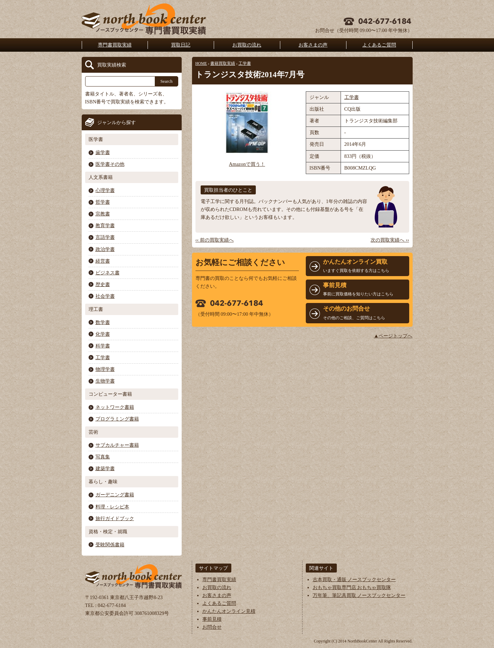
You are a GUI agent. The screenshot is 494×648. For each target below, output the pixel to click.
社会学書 (105, 296)
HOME (201, 63)
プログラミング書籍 (117, 419)
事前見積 (212, 619)
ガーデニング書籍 (114, 494)
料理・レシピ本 (112, 506)
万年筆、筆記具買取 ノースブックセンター (359, 595)
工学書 (245, 63)
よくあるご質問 (379, 45)
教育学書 (105, 225)
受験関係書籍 (109, 544)
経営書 (102, 261)
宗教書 (102, 213)
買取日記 (180, 45)
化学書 (102, 334)
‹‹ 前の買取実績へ (214, 240)
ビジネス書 (107, 272)
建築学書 (105, 468)
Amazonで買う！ (247, 164)
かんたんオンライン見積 (228, 611)
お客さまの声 (313, 45)
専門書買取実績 (115, 45)
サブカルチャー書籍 (117, 445)
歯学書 (102, 152)
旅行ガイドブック (114, 518)
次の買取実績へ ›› (390, 240)
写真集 (102, 456)
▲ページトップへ (393, 335)
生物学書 (105, 381)
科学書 (102, 345)
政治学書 (105, 249)
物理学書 (105, 369)
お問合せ (212, 627)
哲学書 (102, 202)
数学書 (102, 322)
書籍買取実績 (222, 63)
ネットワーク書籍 (114, 407)
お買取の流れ (246, 45)
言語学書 (105, 237)
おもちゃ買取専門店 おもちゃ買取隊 (352, 587)
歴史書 (102, 284)
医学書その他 (109, 164)
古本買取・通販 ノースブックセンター (354, 579)
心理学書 (105, 190)
